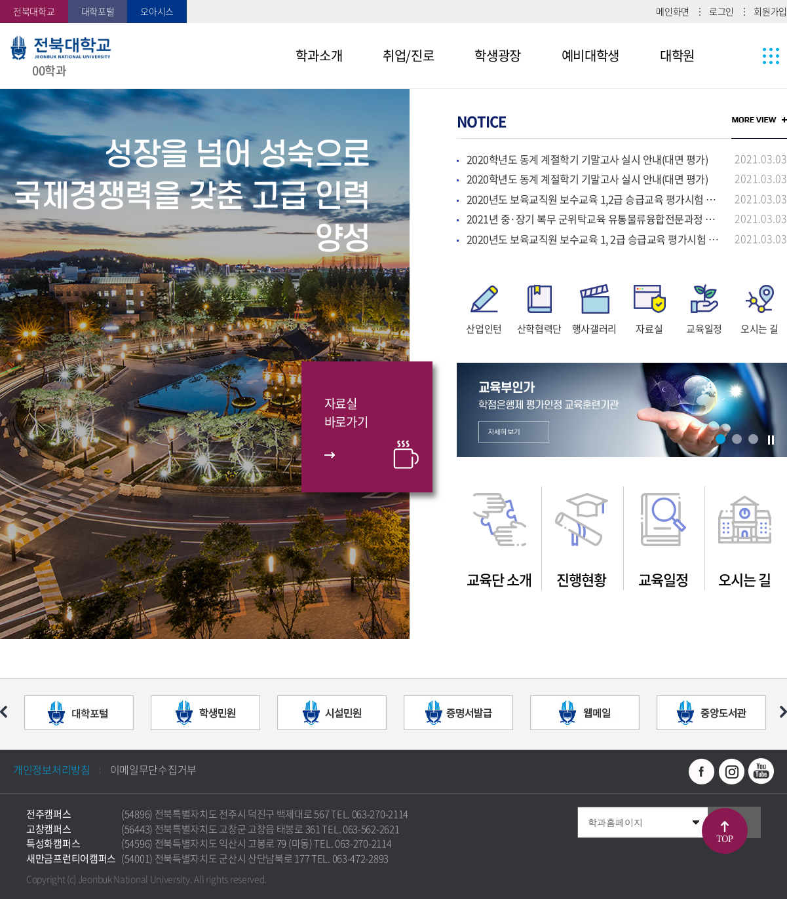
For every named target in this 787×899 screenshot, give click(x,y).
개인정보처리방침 (51, 769)
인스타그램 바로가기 (731, 771)
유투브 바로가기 (761, 771)
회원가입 (770, 11)
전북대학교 (34, 11)
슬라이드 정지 (770, 440)
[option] (205, 364)
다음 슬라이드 (783, 712)
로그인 (721, 11)
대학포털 (98, 11)
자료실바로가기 (346, 412)
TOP (724, 839)
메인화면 (672, 11)
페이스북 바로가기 (702, 771)
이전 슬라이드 (3, 712)
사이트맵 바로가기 (746, 55)
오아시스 (157, 11)
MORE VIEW (759, 120)
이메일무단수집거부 (153, 769)
